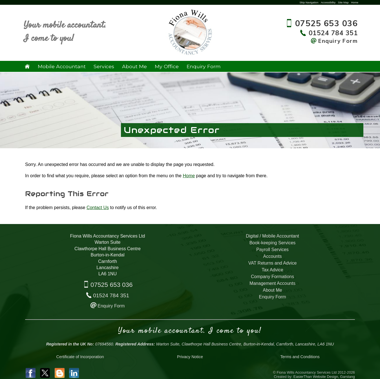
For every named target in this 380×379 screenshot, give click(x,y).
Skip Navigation (309, 2)
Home (354, 2)
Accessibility (328, 2)
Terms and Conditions (299, 356)
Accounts (272, 256)
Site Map (343, 2)
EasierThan (302, 376)
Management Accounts (272, 283)
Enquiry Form (204, 66)
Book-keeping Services (272, 242)
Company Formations (272, 276)
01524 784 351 (111, 295)
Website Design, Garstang (334, 376)
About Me (134, 66)
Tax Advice (272, 269)
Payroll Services (272, 249)
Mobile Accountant (62, 66)
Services (104, 66)
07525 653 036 (111, 284)
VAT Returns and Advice (272, 263)
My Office (167, 66)
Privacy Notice (190, 356)
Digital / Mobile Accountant (272, 236)
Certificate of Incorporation (80, 356)
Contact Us (98, 207)
